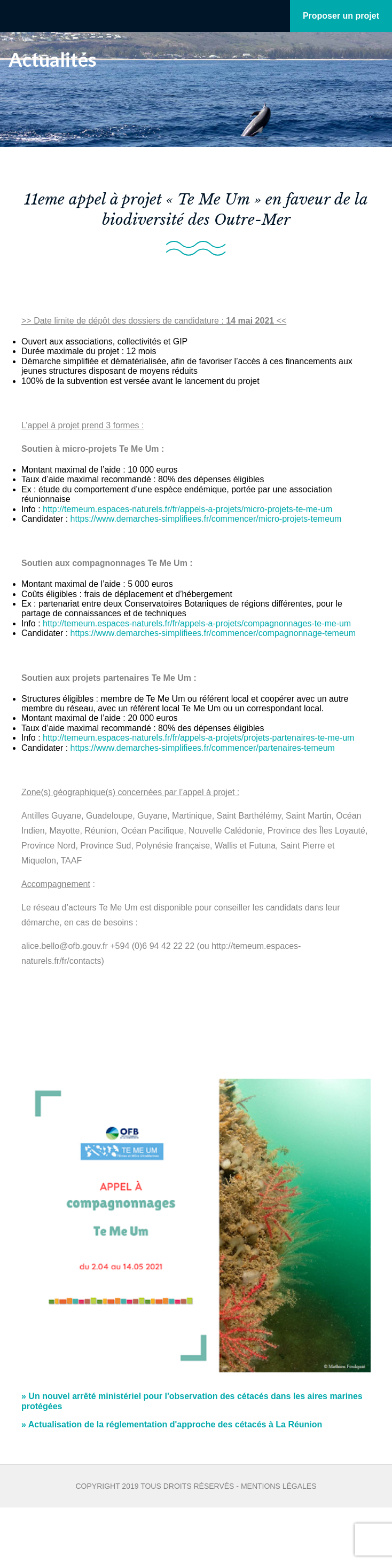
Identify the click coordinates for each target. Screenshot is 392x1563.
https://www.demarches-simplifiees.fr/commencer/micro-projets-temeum (206, 518)
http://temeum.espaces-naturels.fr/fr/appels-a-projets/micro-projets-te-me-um (187, 509)
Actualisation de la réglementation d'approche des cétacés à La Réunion (171, 1424)
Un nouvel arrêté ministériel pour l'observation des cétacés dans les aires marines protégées (192, 1401)
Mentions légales (279, 1486)
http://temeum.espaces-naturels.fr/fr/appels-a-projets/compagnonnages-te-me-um (197, 623)
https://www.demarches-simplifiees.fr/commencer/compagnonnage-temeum (213, 633)
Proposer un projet (341, 15)
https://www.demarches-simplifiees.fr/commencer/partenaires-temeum (202, 747)
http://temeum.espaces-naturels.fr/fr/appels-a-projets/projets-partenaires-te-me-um (198, 737)
